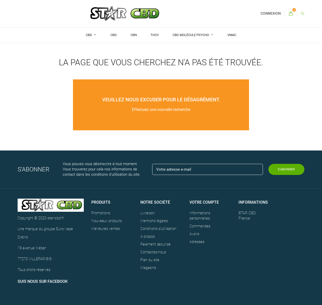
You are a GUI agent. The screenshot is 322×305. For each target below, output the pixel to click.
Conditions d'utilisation (158, 228)
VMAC (231, 35)
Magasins (148, 267)
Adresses (196, 241)
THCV (154, 35)
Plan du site (149, 260)
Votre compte (204, 202)
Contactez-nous (153, 252)
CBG (113, 35)
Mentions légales (154, 221)
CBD (89, 35)
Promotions (100, 213)
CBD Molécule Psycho (191, 35)
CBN (134, 35)
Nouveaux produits (106, 221)
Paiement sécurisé (155, 244)
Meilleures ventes (105, 228)
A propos (147, 236)
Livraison (147, 213)
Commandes (199, 226)
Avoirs (194, 234)
